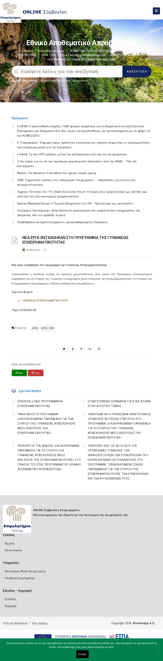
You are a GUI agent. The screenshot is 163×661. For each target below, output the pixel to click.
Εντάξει (82, 654)
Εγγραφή (10, 606)
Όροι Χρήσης (40, 623)
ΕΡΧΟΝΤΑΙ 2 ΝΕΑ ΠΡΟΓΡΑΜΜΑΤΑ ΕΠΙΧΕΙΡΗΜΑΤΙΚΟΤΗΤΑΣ (40, 404)
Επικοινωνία (13, 550)
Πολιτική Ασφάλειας (15, 623)
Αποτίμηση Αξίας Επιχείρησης (25, 571)
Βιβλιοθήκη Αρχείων (51, 50)
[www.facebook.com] (72, 349)
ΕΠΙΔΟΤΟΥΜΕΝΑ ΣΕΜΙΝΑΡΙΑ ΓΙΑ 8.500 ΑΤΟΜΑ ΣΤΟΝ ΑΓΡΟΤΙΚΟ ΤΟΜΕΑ (119, 404)
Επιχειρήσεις (81, 80)
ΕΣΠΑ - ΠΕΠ (49, 55)
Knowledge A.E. (144, 623)
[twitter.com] (64, 349)
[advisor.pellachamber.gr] (99, 349)
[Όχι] (158, 652)
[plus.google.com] (90, 349)
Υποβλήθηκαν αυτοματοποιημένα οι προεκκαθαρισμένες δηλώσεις (62, 222)
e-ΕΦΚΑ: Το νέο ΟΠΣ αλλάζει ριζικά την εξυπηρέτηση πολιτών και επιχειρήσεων (72, 154)
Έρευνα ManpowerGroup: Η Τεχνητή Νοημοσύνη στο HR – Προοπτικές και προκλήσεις (75, 203)
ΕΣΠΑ (35, 328)
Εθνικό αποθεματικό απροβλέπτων (83, 55)
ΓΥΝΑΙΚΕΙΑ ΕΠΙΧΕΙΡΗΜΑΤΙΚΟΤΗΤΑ (44, 300)
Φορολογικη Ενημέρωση (55, 80)
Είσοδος (10, 599)
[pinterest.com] (81, 349)
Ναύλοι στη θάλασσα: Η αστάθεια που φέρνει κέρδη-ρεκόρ (57, 173)
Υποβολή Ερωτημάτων (20, 578)
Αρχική (28, 50)
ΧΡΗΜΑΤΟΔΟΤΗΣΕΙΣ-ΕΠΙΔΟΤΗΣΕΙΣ (90, 50)
